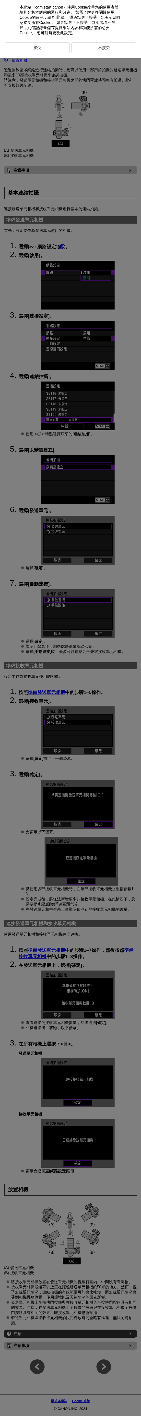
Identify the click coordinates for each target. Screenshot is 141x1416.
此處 (60, 17)
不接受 (82, 23)
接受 (93, 17)
